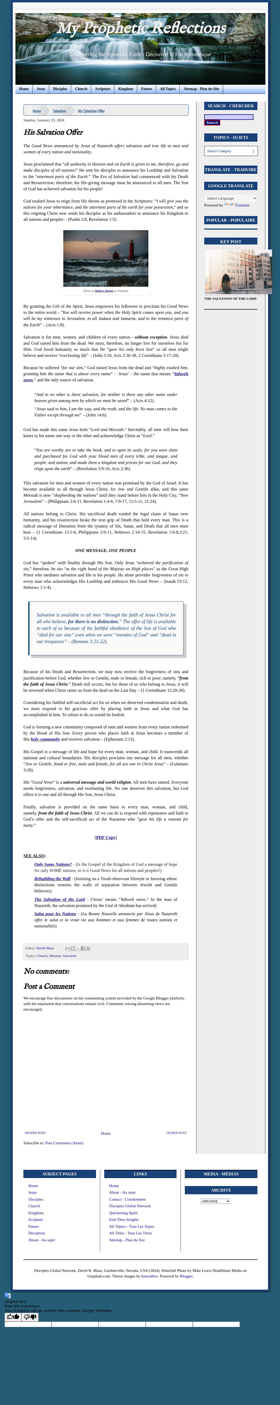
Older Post (176, 1133)
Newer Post (35, 1133)
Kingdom (125, 89)
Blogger (186, 1276)
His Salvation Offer (91, 111)
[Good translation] (13, 1317)
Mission (55, 956)
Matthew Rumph (104, 290)
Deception (36, 1233)
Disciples (60, 89)
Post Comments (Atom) (64, 1143)
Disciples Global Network (130, 1206)
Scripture (102, 89)
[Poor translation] (30, 1317)
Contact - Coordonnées (127, 1199)
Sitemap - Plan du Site (201, 89)
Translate (236, 205)
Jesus (41, 89)
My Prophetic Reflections (140, 29)
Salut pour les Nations (55, 913)
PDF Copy (105, 837)
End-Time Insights (124, 1219)
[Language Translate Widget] (230, 198)
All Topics (168, 89)
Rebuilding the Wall (52, 878)
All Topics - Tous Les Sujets (131, 1226)
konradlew (149, 1276)
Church (81, 89)
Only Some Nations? (53, 864)
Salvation (59, 111)
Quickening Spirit (123, 1213)
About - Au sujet (41, 1240)
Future (146, 89)
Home (24, 89)
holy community (45, 739)
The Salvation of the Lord (59, 899)
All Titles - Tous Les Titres (130, 1233)
